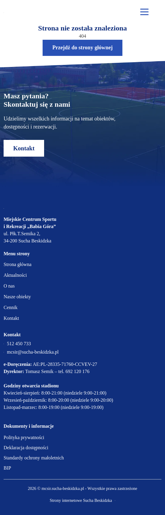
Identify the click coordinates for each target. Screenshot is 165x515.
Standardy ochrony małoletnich (34, 457)
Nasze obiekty (17, 296)
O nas (9, 285)
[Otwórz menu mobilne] (144, 12)
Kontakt (23, 148)
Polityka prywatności (24, 437)
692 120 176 (77, 371)
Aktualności (15, 275)
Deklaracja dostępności (26, 447)
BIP (7, 467)
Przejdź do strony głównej (82, 48)
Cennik (10, 307)
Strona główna (18, 264)
